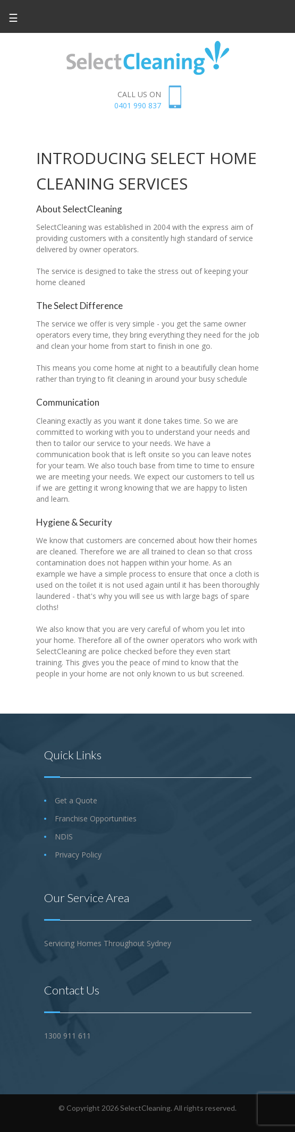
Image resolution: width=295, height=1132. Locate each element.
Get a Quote (76, 800)
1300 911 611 (67, 1036)
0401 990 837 (137, 105)
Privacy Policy (78, 855)
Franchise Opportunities (96, 818)
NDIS (64, 836)
